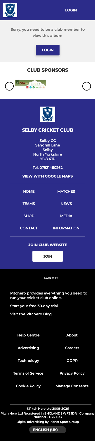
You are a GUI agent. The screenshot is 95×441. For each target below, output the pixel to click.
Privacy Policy (72, 373)
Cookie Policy (28, 386)
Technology (28, 360)
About (72, 335)
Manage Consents (71, 386)
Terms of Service (28, 373)
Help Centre (28, 335)
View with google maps (47, 176)
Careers (72, 348)
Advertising (28, 348)
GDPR (72, 360)
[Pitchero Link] (51, 285)
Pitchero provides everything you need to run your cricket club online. (48, 295)
